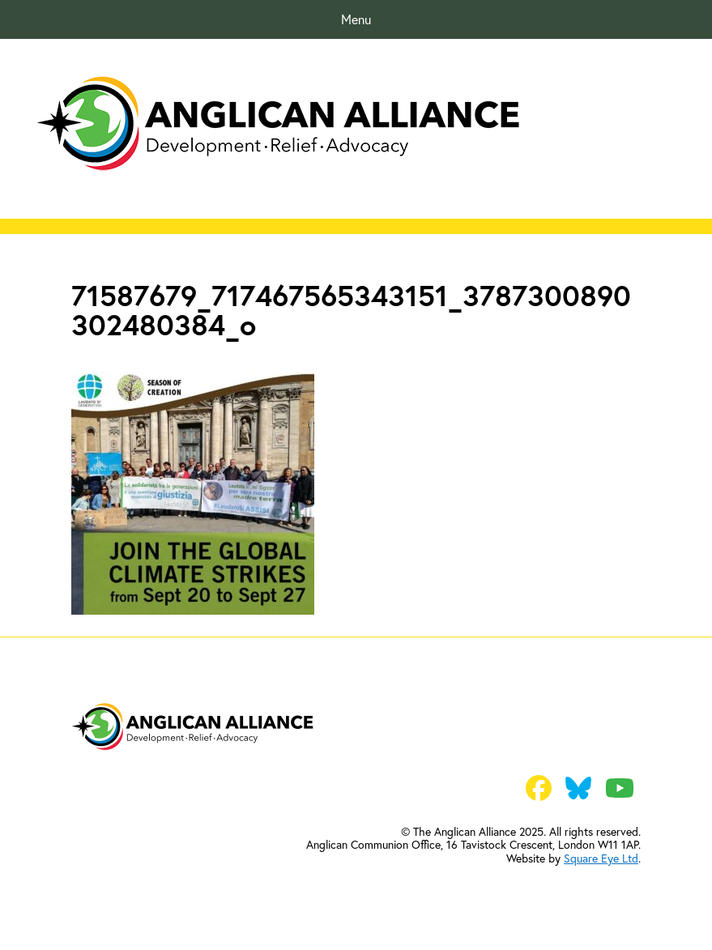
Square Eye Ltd (601, 858)
